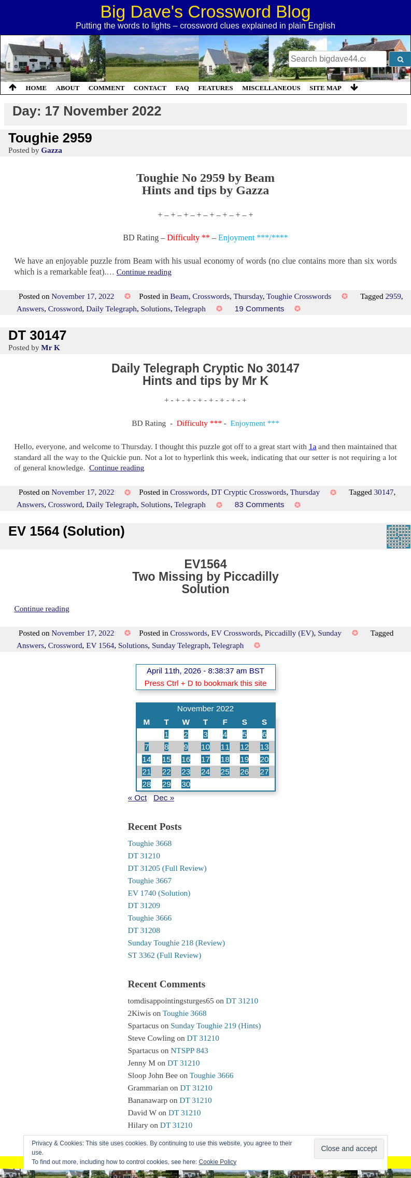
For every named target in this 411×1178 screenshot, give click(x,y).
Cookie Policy (218, 1162)
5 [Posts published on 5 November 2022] (245, 734)
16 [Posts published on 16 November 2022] (185, 759)
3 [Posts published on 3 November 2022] (205, 734)
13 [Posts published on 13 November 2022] (264, 746)
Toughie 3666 (150, 917)
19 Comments (260, 308)
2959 (393, 296)
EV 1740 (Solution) (159, 892)
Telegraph (190, 308)
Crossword (65, 308)
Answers (30, 308)
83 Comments (260, 504)
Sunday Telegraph (180, 645)
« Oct (137, 797)
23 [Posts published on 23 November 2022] (185, 771)
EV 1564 (100, 645)
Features (215, 88)
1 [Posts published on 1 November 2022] (166, 734)
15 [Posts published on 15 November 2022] (166, 759)
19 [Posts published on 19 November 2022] (244, 759)
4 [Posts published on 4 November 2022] (225, 734)
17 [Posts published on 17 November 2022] (205, 759)
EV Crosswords (236, 632)
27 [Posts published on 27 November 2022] (264, 771)
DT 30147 (37, 335)
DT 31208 (144, 930)
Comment (107, 88)
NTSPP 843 (189, 1050)
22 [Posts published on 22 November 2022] (166, 771)
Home (36, 88)
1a (313, 446)
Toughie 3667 (150, 880)
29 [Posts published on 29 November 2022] (166, 784)
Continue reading (144, 271)
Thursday (247, 296)
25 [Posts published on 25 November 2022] (225, 771)
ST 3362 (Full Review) (165, 955)
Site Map (325, 88)
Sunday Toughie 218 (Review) (176, 942)
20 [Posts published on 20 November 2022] (264, 759)
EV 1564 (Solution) (66, 531)
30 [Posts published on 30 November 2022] (185, 784)
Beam (179, 296)
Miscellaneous (271, 88)
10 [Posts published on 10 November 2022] (205, 746)
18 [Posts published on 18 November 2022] (225, 759)
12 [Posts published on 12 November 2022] (244, 746)
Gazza (51, 150)
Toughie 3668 (150, 843)
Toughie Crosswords (298, 296)
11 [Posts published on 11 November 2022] (225, 746)
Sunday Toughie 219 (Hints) (216, 1025)
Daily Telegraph (111, 308)
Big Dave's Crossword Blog (206, 11)
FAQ (182, 88)
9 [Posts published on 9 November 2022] (186, 746)
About (68, 88)
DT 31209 (144, 905)
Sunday (330, 632)
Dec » (163, 797)
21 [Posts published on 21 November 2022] (146, 771)
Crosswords (211, 296)
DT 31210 (144, 855)
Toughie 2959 (50, 138)
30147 (383, 491)
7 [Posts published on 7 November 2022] (147, 746)
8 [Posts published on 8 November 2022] (166, 746)
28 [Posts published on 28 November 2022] (146, 784)
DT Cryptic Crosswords (249, 491)
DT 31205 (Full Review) (167, 868)
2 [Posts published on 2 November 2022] (186, 734)
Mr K (50, 347)
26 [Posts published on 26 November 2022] (244, 771)
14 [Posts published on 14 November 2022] (146, 759)
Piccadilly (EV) (289, 632)
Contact (150, 88)
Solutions (156, 308)
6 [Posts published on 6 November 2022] (264, 734)
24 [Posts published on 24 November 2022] (205, 771)
